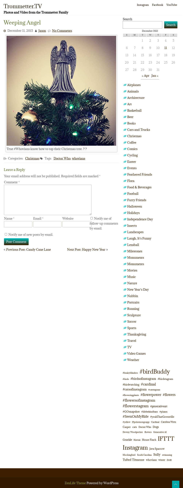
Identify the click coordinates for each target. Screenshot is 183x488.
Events (132, 168)
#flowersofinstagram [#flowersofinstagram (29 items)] (139, 400)
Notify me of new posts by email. (30, 235)
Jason (42, 31)
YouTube (171, 5)
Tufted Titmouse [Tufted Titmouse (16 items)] (133, 460)
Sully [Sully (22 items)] (156, 454)
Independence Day (140, 219)
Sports (131, 328)
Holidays (133, 213)
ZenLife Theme (76, 483)
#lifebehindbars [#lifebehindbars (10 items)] (149, 411)
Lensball (133, 245)
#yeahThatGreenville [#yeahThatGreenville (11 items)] (162, 416)
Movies (132, 270)
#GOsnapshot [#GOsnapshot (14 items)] (131, 411)
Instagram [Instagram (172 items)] (135, 447)
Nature (132, 283)
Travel (131, 341)
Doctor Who (62, 158)
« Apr (145, 76)
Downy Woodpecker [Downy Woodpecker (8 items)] (133, 432)
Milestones (134, 251)
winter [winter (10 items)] (161, 459)
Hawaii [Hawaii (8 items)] (137, 440)
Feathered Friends (139, 174)
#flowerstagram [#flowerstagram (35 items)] (136, 405)
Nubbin (132, 296)
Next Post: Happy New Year (86, 250)
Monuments (135, 258)
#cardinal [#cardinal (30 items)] (148, 384)
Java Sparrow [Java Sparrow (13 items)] (157, 448)
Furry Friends (136, 200)
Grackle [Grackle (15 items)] (127, 439)
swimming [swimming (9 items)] (167, 454)
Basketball (134, 111)
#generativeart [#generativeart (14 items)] (158, 406)
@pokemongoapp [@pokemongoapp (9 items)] (140, 422)
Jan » (154, 76)
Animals (133, 91)
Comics (132, 149)
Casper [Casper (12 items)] (127, 427)
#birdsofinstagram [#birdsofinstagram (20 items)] (143, 379)
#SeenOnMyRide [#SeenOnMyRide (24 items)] (136, 416)
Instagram (143, 5)
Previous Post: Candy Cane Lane (28, 250)
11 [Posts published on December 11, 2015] (165, 48)
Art (129, 104)
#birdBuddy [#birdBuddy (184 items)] (154, 371)
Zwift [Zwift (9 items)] (169, 460)
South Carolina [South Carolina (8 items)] (144, 455)
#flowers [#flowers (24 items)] (169, 395)
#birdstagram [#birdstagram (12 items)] (165, 379)
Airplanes (134, 85)
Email (38, 219)
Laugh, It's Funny (139, 238)
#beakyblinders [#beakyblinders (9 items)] (130, 372)
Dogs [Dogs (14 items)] (156, 427)
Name (9, 219)
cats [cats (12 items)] (134, 427)
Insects (132, 226)
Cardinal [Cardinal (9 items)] (155, 422)
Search (127, 19)
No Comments (62, 31)
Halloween (134, 206)
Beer (130, 117)
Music (131, 277)
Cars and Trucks (138, 130)
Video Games (136, 354)
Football (133, 194)
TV (129, 347)
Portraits (133, 302)
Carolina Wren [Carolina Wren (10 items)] (168, 421)
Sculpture (134, 315)
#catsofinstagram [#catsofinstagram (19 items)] (135, 389)
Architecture (136, 98)
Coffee (131, 142)
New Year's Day (138, 290)
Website (67, 219)
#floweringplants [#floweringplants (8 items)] (131, 395)
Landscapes (135, 232)
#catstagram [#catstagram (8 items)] (154, 389)
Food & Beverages (139, 187)
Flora (131, 181)
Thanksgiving (136, 334)
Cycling (132, 155)
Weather (133, 360)
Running (133, 309)
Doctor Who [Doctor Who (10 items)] (145, 427)
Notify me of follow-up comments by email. (104, 223)
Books (131, 123)
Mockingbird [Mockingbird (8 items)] (129, 455)
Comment (12, 182)
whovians (78, 158)
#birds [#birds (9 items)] (126, 379)
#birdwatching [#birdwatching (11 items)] (131, 384)
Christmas (32, 158)
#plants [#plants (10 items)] (163, 411)
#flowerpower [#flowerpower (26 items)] (151, 394)
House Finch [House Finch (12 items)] (149, 439)
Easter (131, 162)
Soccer (131, 322)
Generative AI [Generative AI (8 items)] (160, 432)
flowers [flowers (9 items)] (148, 432)
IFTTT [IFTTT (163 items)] (166, 438)
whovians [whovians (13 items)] (151, 460)
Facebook (157, 5)
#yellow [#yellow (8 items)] (126, 422)
